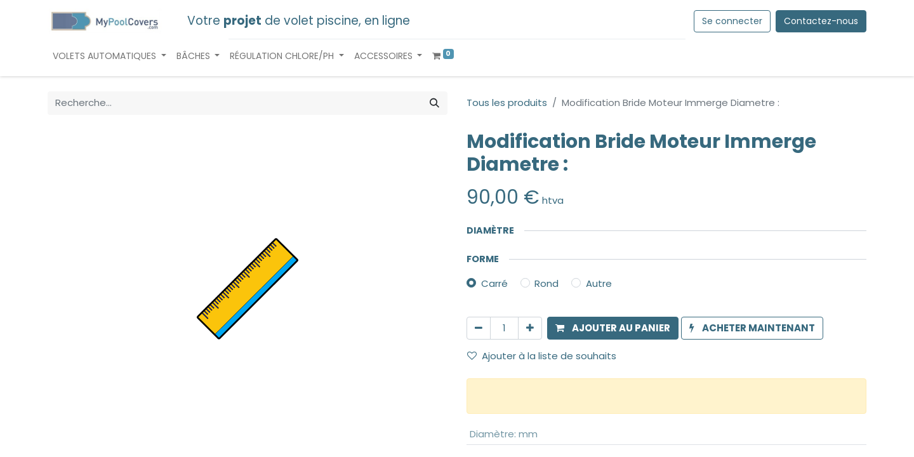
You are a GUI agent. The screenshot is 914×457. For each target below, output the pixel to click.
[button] (613, 328)
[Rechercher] (434, 103)
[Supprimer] (479, 328)
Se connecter (732, 21)
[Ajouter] (530, 328)
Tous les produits (507, 102)
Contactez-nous (821, 21)
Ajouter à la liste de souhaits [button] (541, 355)
